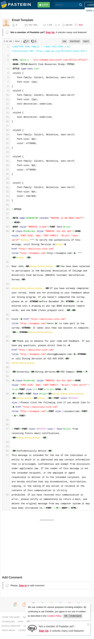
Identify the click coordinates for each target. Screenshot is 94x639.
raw (64, 41)
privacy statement (11, 625)
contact (22, 630)
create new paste (11, 617)
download (74, 41)
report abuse (8, 630)
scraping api (8, 621)
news (20, 621)
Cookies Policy (54, 616)
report (86, 41)
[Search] (81, 5)
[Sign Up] (32, 628)
